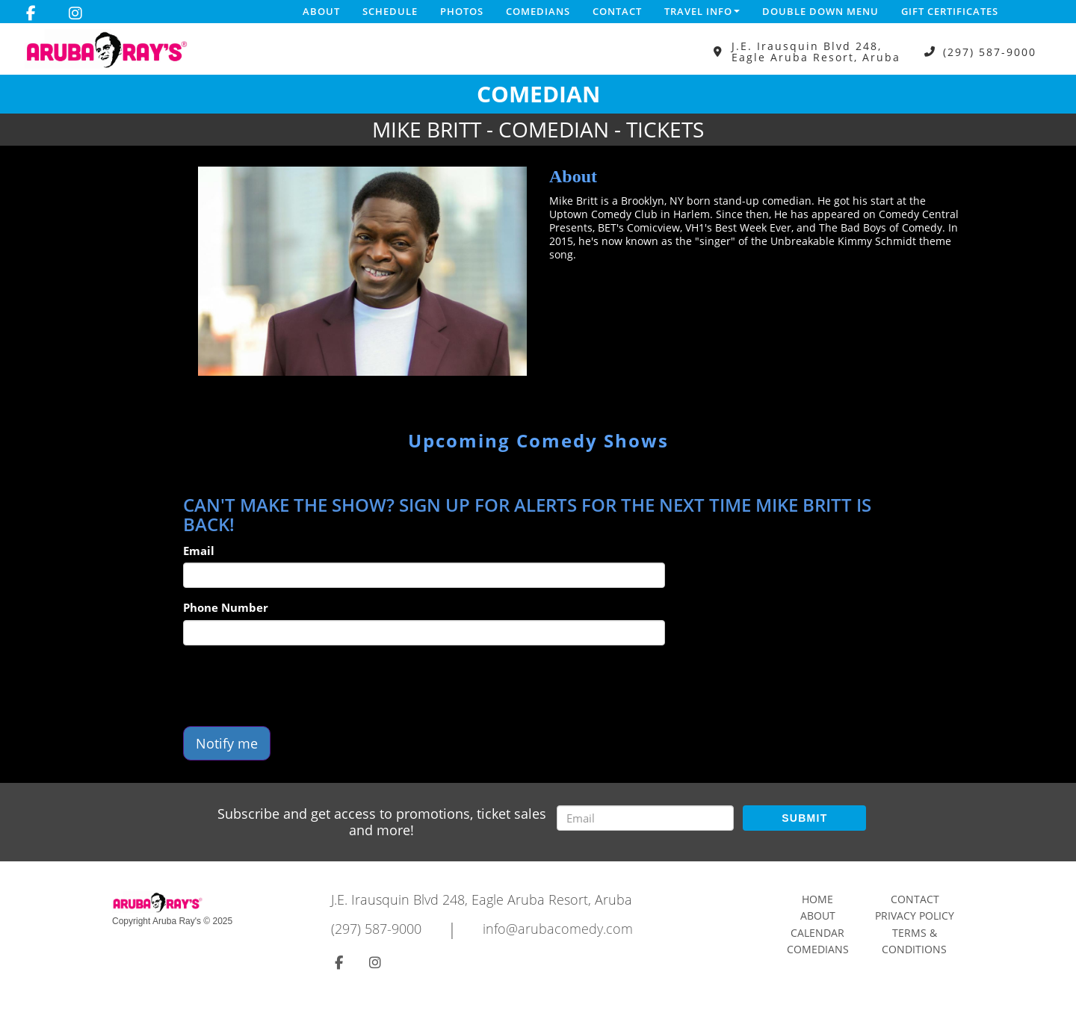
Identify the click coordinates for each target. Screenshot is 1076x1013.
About (321, 11)
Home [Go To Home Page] (817, 899)
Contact (617, 11)
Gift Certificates (949, 11)
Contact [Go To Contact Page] (915, 899)
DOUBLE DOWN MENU (820, 11)
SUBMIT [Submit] (804, 818)
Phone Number (225, 607)
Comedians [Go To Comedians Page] (818, 949)
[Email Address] (645, 818)
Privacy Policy (914, 915)
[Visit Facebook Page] (31, 13)
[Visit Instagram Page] (75, 13)
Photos (461, 11)
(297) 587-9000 (989, 52)
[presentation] (296, 686)
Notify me (227, 743)
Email (198, 550)
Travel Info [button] (702, 11)
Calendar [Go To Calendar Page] (817, 933)
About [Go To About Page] (817, 915)
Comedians (538, 11)
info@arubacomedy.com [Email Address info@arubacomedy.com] (558, 929)
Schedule (390, 11)
